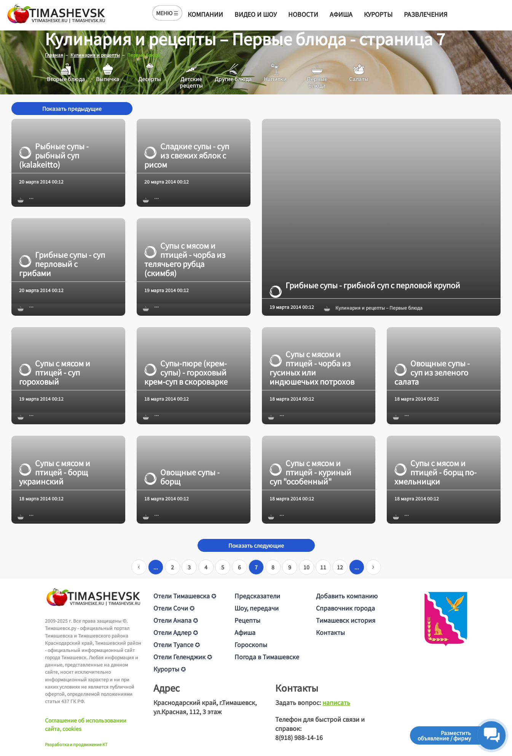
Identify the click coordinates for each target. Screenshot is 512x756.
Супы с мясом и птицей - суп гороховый (54, 372)
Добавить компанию (347, 595)
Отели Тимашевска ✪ (184, 595)
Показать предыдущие (72, 108)
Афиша (341, 14)
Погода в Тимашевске (266, 656)
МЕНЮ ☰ (167, 13)
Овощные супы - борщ (182, 476)
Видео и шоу (255, 14)
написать (336, 702)
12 (340, 567)
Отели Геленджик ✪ (182, 656)
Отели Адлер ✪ (175, 632)
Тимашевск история (345, 620)
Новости (303, 14)
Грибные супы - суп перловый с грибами (62, 264)
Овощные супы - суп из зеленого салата (432, 372)
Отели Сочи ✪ (174, 608)
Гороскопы (250, 644)
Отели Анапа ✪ (175, 620)
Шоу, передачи (256, 608)
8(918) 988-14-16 (299, 737)
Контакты (330, 632)
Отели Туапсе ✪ (176, 644)
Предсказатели (257, 595)
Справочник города (345, 608)
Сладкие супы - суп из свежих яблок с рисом (186, 155)
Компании (205, 14)
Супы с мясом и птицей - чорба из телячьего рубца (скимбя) (184, 259)
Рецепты (247, 620)
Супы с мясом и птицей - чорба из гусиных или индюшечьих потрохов (312, 368)
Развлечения (425, 14)
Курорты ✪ (169, 669)
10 (306, 567)
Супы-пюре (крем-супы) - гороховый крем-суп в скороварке (186, 372)
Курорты (378, 14)
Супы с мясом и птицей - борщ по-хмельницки (435, 472)
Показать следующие (256, 545)
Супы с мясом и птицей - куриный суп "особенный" (310, 472)
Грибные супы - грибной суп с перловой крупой (365, 285)
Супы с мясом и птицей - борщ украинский (54, 472)
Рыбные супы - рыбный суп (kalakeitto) (54, 155)
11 (323, 567)
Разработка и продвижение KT (76, 744)
